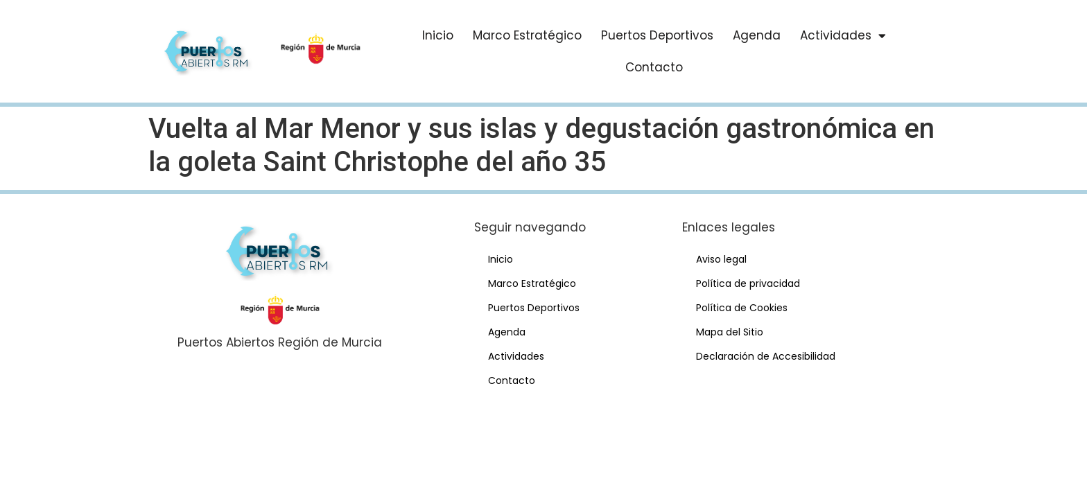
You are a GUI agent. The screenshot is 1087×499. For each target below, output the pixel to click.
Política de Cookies (742, 308)
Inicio (437, 35)
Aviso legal (721, 259)
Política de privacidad (748, 283)
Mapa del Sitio (729, 332)
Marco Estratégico (527, 35)
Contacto (654, 67)
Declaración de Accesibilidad (765, 356)
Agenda (757, 35)
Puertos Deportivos (657, 35)
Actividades (843, 36)
